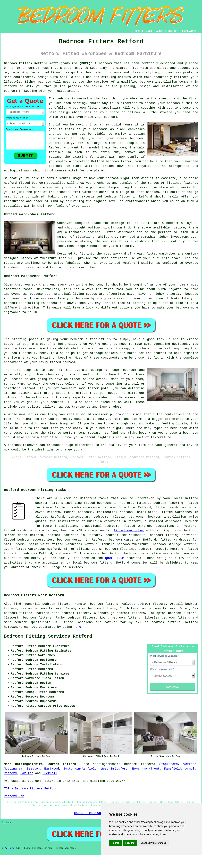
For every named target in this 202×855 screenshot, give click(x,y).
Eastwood (51, 768)
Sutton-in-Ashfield (79, 768)
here (77, 627)
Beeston (33, 768)
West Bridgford (114, 768)
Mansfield (172, 768)
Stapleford (168, 764)
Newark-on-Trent (146, 768)
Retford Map (14, 796)
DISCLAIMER (189, 31)
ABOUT (160, 31)
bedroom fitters (176, 617)
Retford (10, 773)
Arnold (190, 768)
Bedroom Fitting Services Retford (48, 636)
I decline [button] (129, 843)
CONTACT (173, 31)
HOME (137, 31)
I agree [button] (115, 843)
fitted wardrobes (161, 253)
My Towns (9, 848)
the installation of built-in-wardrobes (85, 521)
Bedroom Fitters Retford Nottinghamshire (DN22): (48, 63)
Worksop (189, 764)
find (17, 604)
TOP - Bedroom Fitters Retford (30, 788)
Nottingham (13, 768)
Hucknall (50, 773)
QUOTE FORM (114, 558)
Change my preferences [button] (153, 843)
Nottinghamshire (106, 764)
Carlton (26, 773)
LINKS (148, 31)
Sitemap (6, 822)
